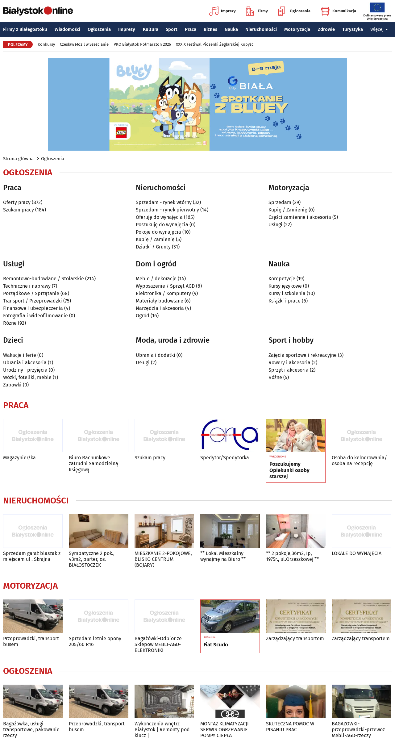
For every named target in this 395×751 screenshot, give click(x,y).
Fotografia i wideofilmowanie (35, 316)
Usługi (275, 224)
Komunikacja (338, 11)
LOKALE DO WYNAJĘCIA (356, 553)
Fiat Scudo (216, 645)
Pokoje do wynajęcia (158, 232)
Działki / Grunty (153, 247)
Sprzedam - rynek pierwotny (167, 210)
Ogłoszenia (294, 11)
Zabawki (12, 385)
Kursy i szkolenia (287, 293)
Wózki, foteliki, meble (27, 377)
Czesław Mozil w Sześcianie (84, 44)
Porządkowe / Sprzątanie (31, 293)
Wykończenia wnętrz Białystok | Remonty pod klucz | (162, 729)
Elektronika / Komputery (163, 293)
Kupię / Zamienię (155, 239)
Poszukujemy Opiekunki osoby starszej (289, 470)
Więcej (379, 29)
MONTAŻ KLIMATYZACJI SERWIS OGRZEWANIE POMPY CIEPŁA (224, 729)
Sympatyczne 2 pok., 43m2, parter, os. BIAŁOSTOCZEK (91, 559)
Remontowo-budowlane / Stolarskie (43, 279)
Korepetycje (281, 279)
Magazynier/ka (19, 458)
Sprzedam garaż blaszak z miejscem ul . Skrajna (31, 556)
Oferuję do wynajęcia (159, 217)
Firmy (257, 11)
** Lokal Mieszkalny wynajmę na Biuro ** (223, 556)
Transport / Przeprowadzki (32, 301)
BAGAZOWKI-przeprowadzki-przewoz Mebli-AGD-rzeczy (358, 729)
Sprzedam (279, 202)
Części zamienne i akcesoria (299, 217)
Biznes (210, 29)
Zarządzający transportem (295, 638)
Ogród (142, 316)
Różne (10, 323)
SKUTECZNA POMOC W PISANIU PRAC (290, 726)
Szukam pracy (18, 210)
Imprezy (222, 11)
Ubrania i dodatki (155, 355)
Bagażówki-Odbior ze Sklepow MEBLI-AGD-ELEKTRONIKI (158, 644)
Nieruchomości (261, 29)
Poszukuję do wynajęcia (162, 224)
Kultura (150, 29)
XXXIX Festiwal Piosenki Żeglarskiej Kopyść (214, 44)
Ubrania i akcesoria (25, 362)
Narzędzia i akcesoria (160, 308)
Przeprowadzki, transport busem (31, 641)
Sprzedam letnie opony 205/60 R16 (95, 641)
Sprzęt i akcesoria (288, 370)
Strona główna (18, 158)
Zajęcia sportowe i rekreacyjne (302, 355)
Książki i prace (284, 301)
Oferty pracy (17, 202)
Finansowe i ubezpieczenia (33, 308)
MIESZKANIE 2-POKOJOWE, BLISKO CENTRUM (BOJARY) (163, 559)
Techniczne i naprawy (27, 286)
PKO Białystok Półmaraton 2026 (142, 44)
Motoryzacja (297, 29)
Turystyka (352, 29)
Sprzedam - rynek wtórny (164, 202)
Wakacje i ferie (19, 355)
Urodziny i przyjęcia (25, 370)
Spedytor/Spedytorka (224, 458)
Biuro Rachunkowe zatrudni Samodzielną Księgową (93, 463)
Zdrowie (326, 29)
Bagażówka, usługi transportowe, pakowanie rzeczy (31, 729)
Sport (171, 29)
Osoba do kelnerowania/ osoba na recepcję (359, 460)
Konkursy (46, 44)
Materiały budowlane (159, 301)
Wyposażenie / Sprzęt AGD (165, 286)
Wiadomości (67, 29)
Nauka (231, 29)
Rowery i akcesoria (289, 362)
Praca (190, 29)
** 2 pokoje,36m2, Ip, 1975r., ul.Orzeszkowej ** (292, 556)
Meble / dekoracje (156, 279)
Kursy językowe (285, 286)
